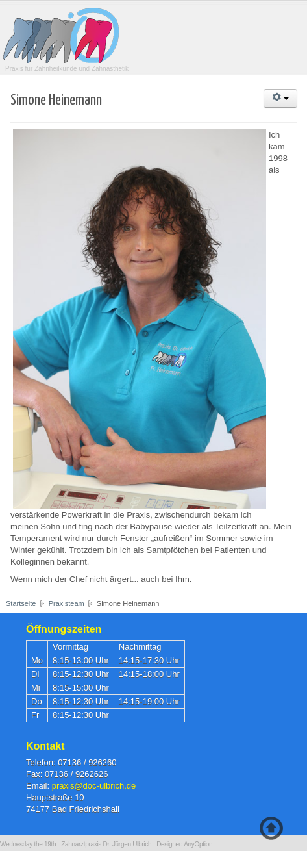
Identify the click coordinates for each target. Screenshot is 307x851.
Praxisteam (66, 603)
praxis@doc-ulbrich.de (94, 786)
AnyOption (198, 844)
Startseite (21, 603)
